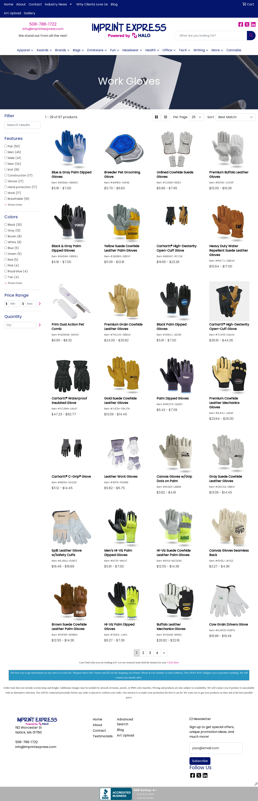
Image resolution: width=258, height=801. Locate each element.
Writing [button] (199, 50)
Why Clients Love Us (92, 4)
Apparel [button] (23, 50)
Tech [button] (183, 50)
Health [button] (150, 50)
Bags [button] (76, 50)
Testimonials (102, 736)
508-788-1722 (43, 24)
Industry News (56, 4)
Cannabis (233, 50)
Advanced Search (125, 721)
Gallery (29, 13)
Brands (60, 50)
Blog (114, 4)
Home (8, 4)
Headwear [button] (130, 50)
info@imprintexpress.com (43, 29)
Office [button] (167, 50)
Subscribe (200, 761)
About (21, 4)
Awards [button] (42, 50)
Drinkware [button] (95, 50)
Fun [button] (113, 50)
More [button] (215, 50)
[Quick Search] (210, 35)
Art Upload (12, 13)
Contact (35, 4)
